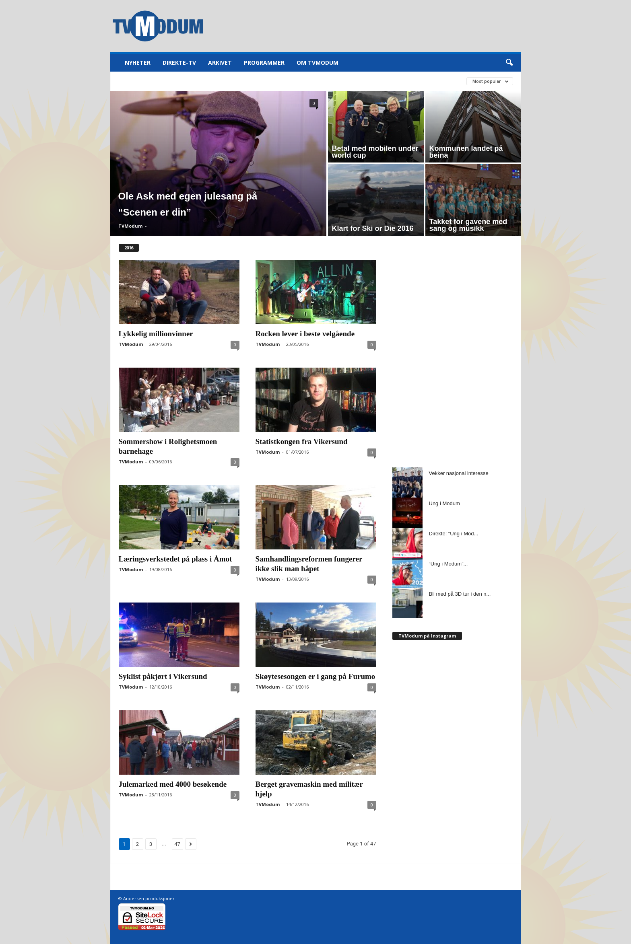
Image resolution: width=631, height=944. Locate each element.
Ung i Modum (444, 503)
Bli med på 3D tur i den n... (460, 594)
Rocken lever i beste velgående (305, 333)
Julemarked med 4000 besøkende (173, 784)
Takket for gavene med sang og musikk (468, 225)
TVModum (130, 226)
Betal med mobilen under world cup (375, 151)
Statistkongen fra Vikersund (302, 441)
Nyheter (138, 62)
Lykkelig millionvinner (156, 333)
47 (177, 844)
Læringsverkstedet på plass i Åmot (175, 559)
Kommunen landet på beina (466, 151)
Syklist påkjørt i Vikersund (163, 676)
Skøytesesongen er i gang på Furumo (315, 676)
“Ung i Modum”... (448, 564)
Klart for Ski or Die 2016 (373, 228)
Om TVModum (317, 62)
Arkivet (220, 62)
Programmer (264, 62)
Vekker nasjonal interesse (459, 473)
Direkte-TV (179, 62)
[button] (509, 63)
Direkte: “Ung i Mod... (453, 534)
